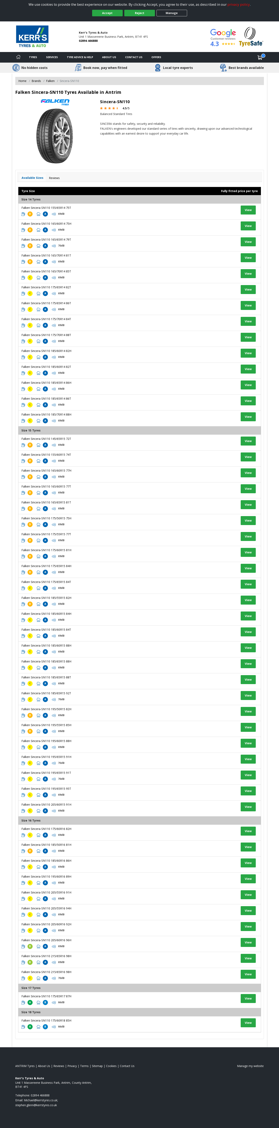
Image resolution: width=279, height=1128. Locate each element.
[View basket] (260, 57)
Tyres (33, 57)
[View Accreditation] (251, 36)
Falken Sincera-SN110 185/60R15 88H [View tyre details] (46, 645)
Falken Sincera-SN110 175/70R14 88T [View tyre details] (46, 335)
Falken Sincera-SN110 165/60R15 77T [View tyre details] (46, 486)
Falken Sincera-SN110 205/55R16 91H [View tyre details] (46, 892)
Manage (172, 13)
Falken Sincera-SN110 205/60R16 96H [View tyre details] (46, 940)
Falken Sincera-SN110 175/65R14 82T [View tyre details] (46, 287)
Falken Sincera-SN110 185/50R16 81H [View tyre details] (46, 845)
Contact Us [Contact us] (133, 57)
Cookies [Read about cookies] (111, 1066)
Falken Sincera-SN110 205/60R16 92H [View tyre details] (46, 924)
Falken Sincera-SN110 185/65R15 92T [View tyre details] (46, 693)
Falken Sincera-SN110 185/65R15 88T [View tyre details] (46, 677)
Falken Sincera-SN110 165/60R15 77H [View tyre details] (46, 470)
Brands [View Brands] (36, 81)
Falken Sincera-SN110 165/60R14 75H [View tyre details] (46, 224)
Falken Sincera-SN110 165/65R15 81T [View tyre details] (46, 502)
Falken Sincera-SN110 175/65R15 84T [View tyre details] (46, 582)
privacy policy (238, 4)
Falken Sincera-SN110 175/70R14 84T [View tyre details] (46, 319)
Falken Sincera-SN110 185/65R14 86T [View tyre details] (46, 398)
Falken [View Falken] (50, 81)
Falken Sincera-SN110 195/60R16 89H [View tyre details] (46, 876)
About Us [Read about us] (44, 1066)
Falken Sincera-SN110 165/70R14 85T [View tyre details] (46, 271)
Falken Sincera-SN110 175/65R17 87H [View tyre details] (46, 996)
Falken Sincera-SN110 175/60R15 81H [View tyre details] (46, 550)
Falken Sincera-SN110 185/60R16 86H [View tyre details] (46, 861)
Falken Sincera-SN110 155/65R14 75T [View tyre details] (46, 208)
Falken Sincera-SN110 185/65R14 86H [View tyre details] (46, 383)
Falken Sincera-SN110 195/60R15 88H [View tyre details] (46, 741)
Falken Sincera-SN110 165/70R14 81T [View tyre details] (46, 255)
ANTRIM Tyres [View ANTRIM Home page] (25, 1066)
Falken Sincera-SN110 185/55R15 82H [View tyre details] (46, 598)
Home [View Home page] (22, 81)
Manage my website (250, 1066)
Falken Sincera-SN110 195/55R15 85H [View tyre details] (46, 725)
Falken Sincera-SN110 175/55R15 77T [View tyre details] (46, 534)
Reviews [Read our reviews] (58, 1066)
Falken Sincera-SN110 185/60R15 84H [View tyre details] (46, 614)
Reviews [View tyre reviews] (54, 178)
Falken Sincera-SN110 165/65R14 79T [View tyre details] (46, 239)
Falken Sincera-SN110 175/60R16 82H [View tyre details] (46, 829)
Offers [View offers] (156, 57)
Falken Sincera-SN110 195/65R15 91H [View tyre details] (46, 757)
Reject (139, 13)
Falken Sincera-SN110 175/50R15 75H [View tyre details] (46, 518)
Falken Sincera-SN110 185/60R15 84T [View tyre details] (46, 629)
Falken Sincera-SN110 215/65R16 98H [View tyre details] (46, 956)
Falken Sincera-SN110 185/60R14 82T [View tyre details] (46, 367)
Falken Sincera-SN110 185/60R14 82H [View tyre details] (46, 351)
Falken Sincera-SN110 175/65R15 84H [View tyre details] (46, 566)
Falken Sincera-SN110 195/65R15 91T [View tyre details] (46, 773)
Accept (107, 13)
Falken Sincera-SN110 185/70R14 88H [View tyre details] (46, 414)
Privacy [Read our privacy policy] (72, 1066)
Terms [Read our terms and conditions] (84, 1066)
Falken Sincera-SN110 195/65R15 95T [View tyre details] (46, 789)
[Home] (18, 57)
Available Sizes (32, 178)
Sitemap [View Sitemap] (97, 1066)
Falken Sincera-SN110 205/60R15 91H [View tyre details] (46, 804)
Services (52, 57)
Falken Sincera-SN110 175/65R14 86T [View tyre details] (46, 303)
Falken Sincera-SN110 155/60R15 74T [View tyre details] (46, 455)
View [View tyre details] (248, 210)
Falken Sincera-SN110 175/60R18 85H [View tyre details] (46, 1020)
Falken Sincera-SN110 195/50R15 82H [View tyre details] (46, 709)
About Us (109, 57)
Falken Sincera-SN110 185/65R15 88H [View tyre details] (46, 661)
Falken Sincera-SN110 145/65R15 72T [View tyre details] (46, 439)
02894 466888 (88, 41)
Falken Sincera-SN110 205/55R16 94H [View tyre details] (46, 908)
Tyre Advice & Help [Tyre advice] (80, 57)
